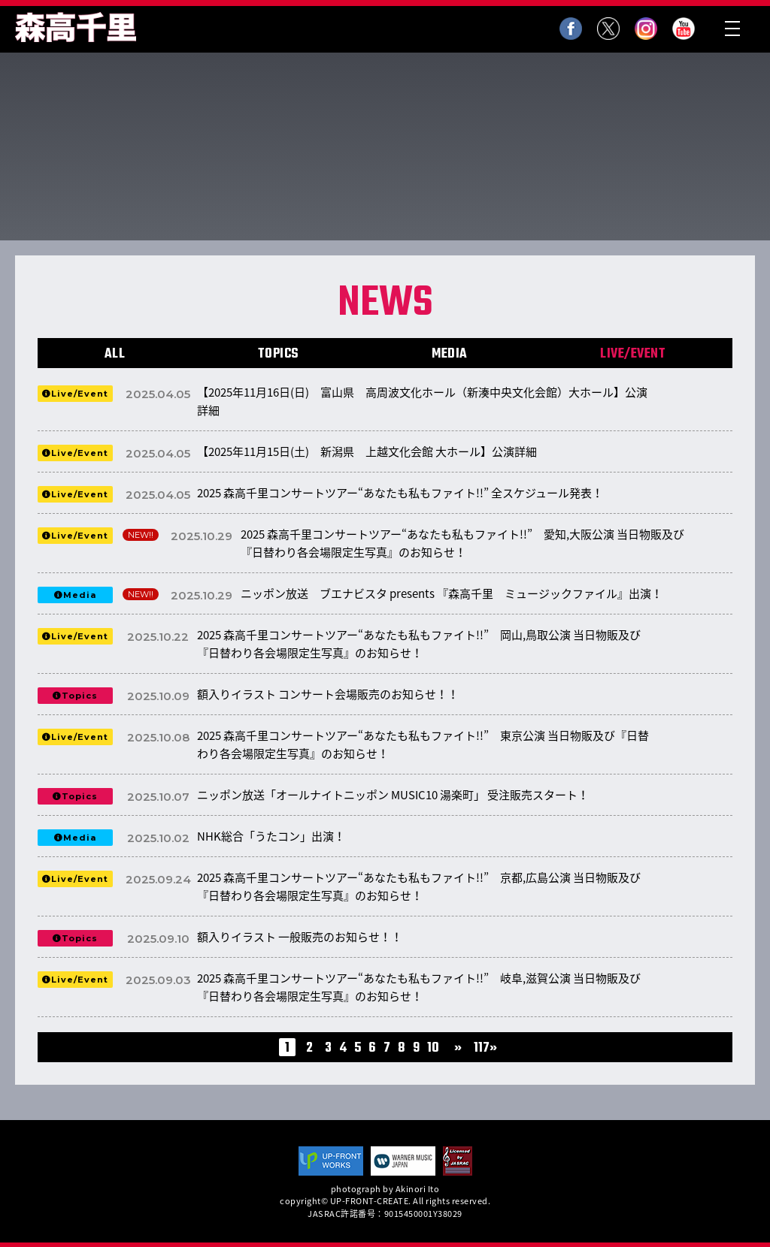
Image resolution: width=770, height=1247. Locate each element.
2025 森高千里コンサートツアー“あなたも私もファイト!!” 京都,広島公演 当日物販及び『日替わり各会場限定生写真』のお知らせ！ (419, 886)
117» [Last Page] (485, 1049)
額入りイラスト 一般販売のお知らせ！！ (299, 936)
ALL (115, 354)
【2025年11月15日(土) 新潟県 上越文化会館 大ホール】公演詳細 (367, 451)
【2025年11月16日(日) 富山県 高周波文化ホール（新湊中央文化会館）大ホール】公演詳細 (422, 401)
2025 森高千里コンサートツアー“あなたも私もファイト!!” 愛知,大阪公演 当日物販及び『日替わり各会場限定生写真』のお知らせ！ (462, 543)
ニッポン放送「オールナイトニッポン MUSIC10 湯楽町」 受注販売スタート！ (393, 795)
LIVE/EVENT (632, 354)
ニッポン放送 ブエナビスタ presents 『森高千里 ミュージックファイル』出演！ (451, 593)
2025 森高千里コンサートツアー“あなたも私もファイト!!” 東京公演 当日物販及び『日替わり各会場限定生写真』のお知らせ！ (423, 744)
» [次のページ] (458, 1049)
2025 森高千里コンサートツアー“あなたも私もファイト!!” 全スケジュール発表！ (400, 493)
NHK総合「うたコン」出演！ (271, 836)
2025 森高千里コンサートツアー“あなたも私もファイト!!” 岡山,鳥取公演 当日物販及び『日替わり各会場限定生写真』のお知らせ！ (419, 644)
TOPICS (278, 354)
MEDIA (450, 354)
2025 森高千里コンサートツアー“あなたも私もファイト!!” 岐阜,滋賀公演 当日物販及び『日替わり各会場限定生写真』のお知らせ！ (419, 987)
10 (433, 1049)
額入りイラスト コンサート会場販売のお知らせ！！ (328, 694)
